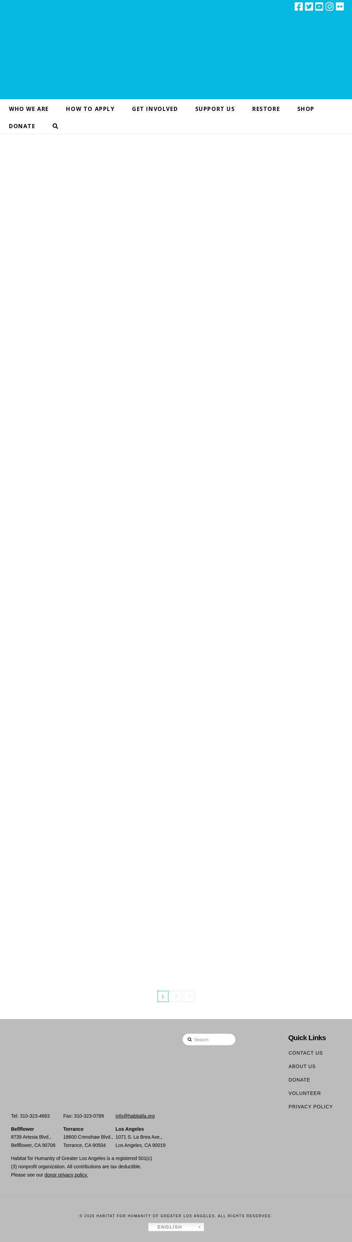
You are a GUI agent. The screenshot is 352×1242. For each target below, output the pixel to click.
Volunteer (304, 1093)
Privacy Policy (310, 1106)
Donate (299, 1080)
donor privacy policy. (66, 1175)
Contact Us (305, 1053)
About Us (302, 1066)
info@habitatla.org (135, 1116)
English (166, 1227)
